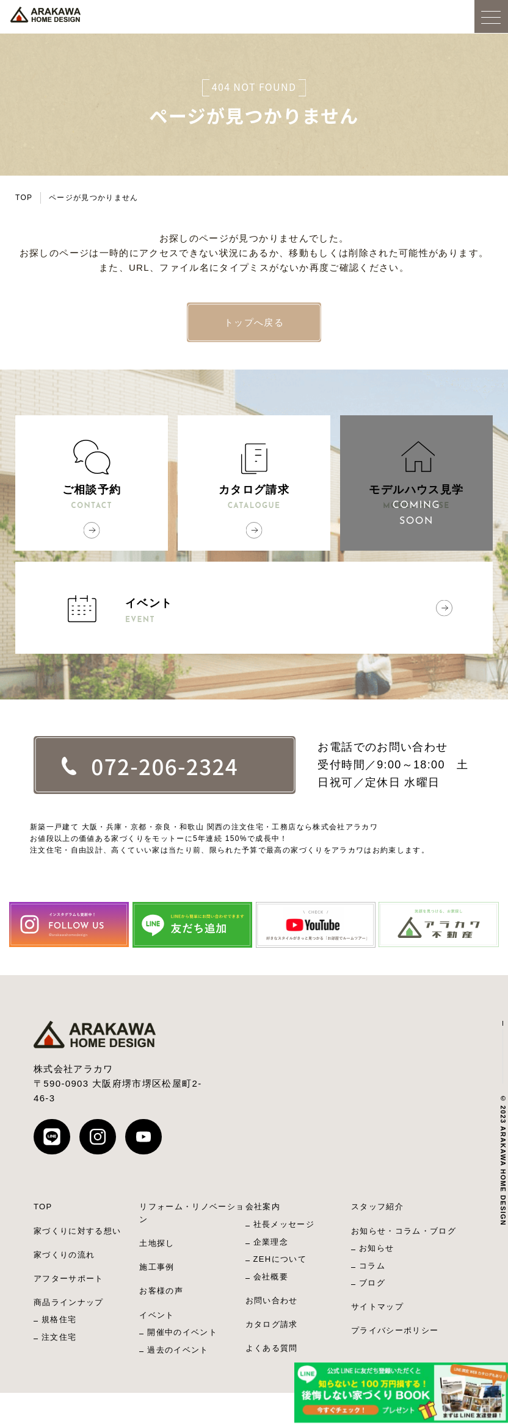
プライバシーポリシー (395, 1330)
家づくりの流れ (64, 1254)
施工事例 (156, 1266)
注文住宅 (59, 1337)
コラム (372, 1265)
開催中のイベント (182, 1332)
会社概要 (270, 1276)
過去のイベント (177, 1349)
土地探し (156, 1243)
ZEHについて (280, 1259)
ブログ (372, 1282)
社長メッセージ (283, 1224)
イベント (303, 611)
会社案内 (262, 1206)
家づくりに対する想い (78, 1231)
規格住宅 (59, 1319)
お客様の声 (161, 1290)
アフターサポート (69, 1278)
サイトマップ (377, 1306)
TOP (24, 197)
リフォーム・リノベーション (191, 1213)
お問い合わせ (271, 1300)
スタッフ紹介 (377, 1206)
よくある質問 (271, 1348)
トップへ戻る (254, 322)
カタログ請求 (254, 498)
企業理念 (270, 1241)
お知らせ (376, 1248)
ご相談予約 (91, 498)
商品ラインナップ (69, 1302)
